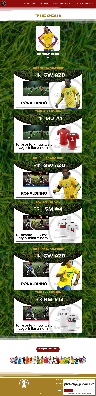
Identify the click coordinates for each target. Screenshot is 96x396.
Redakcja (60, 388)
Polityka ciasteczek (71, 393)
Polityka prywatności (60, 385)
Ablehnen (78, 390)
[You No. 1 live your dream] (3, 3)
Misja (41, 3)
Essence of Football (90, 3)
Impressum (89, 393)
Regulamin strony (60, 383)
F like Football (47, 3)
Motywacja (35, 3)
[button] (93, 381)
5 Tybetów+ (80, 3)
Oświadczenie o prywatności (80, 393)
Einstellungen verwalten (88, 390)
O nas (24, 3)
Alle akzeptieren (68, 390)
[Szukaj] (72, 3)
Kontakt (60, 390)
